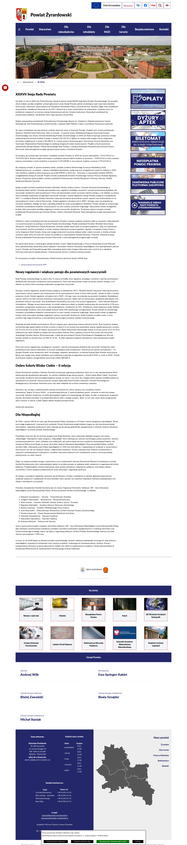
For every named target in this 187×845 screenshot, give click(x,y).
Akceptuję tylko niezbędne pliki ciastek (112, 841)
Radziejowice (162, 756)
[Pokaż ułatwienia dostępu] (159, 5)
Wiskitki (165, 762)
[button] (5, 88)
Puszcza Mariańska (160, 750)
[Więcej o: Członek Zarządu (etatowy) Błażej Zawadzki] (50, 690)
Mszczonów (163, 745)
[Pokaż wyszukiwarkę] (167, 5)
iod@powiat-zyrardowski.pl (62, 825)
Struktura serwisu (28, 840)
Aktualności (28, 76)
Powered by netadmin (156, 840)
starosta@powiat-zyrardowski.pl (54, 810)
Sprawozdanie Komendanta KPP (33, 259)
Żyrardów (164, 739)
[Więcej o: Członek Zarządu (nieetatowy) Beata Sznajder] (128, 690)
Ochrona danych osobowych (56, 841)
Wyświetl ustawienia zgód (82, 841)
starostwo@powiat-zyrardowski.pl (54, 813)
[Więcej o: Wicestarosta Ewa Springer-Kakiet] (128, 668)
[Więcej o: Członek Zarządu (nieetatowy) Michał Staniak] (50, 712)
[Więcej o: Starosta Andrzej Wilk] (50, 668)
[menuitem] (19, 24)
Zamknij (137, 841)
